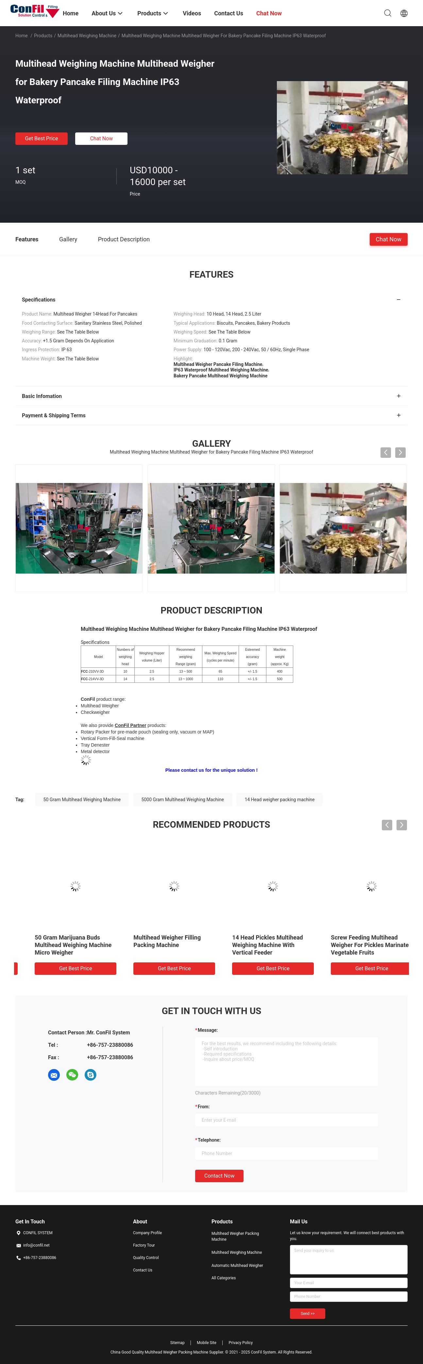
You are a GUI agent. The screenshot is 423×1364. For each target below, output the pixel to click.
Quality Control (146, 1257)
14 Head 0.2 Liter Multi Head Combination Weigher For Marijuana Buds (258, 945)
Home (21, 35)
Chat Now (101, 138)
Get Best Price (41, 138)
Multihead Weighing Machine (87, 35)
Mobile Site (206, 1342)
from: (204, 1106)
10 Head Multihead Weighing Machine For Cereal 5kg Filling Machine (161, 945)
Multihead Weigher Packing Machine (235, 1236)
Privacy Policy (240, 1342)
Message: (208, 1030)
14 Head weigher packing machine (279, 799)
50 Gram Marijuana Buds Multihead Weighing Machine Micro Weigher (357, 945)
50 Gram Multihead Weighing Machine (82, 799)
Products (43, 35)
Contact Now (219, 1176)
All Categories (224, 1278)
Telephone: (209, 1140)
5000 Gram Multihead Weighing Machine (183, 799)
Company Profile (147, 1233)
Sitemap (177, 1342)
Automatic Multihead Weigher (237, 1265)
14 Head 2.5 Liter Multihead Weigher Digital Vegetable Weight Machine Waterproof (59, 945)
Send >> (307, 1313)
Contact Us (142, 1270)
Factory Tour (144, 1245)
